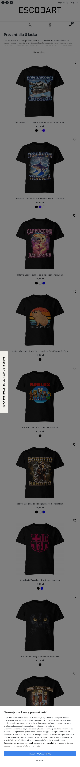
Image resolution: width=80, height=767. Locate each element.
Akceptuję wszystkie (40, 754)
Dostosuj (40, 760)
